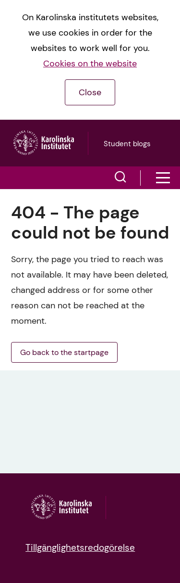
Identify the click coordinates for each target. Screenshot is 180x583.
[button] (120, 178)
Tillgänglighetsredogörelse (80, 548)
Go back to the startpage (64, 352)
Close (90, 92)
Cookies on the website (90, 63)
